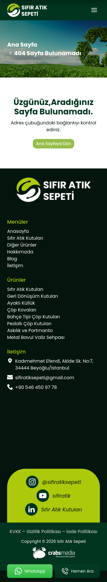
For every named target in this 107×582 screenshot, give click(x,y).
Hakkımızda (20, 252)
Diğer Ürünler (22, 245)
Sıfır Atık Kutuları (25, 238)
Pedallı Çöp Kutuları (29, 323)
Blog (12, 258)
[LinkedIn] (53, 509)
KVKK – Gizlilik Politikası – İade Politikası (53, 531)
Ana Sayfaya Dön (53, 143)
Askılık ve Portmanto (30, 330)
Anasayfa (18, 231)
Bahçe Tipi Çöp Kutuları (33, 316)
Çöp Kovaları (21, 310)
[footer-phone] (53, 387)
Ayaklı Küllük (21, 303)
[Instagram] (53, 482)
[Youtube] (53, 495)
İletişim (15, 265)
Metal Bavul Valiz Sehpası (35, 337)
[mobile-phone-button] (77, 571)
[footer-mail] (53, 377)
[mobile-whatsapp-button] (30, 571)
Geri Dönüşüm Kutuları (32, 296)
